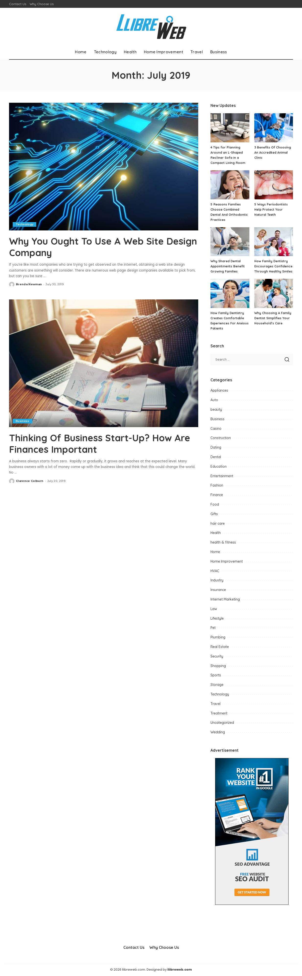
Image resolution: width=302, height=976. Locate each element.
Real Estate (219, 647)
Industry (216, 580)
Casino (215, 428)
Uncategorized (222, 722)
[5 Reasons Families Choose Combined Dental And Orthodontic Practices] (229, 184)
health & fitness (223, 542)
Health (215, 533)
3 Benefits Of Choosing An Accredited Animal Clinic (272, 152)
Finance (216, 495)
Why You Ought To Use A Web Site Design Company (90, 246)
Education (218, 466)
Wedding (217, 732)
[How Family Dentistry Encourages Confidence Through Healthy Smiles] (273, 241)
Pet (213, 627)
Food (214, 504)
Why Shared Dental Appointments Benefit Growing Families (227, 266)
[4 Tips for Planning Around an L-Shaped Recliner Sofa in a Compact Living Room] (229, 127)
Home (215, 552)
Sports (215, 675)
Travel (215, 704)
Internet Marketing (225, 599)
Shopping (218, 666)
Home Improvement (226, 561)
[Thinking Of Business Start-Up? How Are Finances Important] (103, 363)
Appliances (219, 390)
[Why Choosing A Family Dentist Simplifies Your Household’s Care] (273, 293)
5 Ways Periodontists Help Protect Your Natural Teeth (271, 209)
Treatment (218, 713)
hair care (217, 523)
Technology (24, 224)
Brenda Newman (29, 284)
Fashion (216, 485)
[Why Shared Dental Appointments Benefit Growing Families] (229, 241)
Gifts (214, 514)
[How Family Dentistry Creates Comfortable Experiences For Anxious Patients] (229, 293)
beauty (216, 409)
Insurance (218, 590)
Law (213, 609)
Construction (220, 438)
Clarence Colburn (30, 480)
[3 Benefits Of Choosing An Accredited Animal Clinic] (273, 127)
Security (216, 656)
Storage (216, 684)
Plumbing (217, 637)
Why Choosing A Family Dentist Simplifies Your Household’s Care (272, 318)
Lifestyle (217, 618)
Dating (215, 447)
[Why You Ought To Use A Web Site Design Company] (103, 166)
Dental (215, 457)
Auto (214, 400)
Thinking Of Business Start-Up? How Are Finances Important (94, 443)
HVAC (214, 571)
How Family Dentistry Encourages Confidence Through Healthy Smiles (273, 266)
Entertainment (221, 476)
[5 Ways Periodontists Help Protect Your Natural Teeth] (273, 184)
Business (22, 420)
